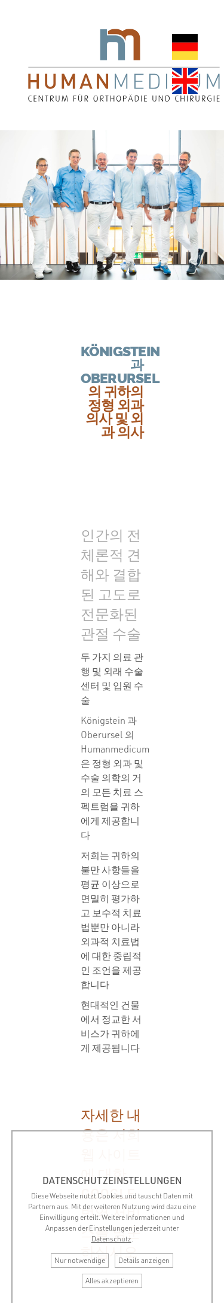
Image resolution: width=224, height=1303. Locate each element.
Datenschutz (111, 1238)
